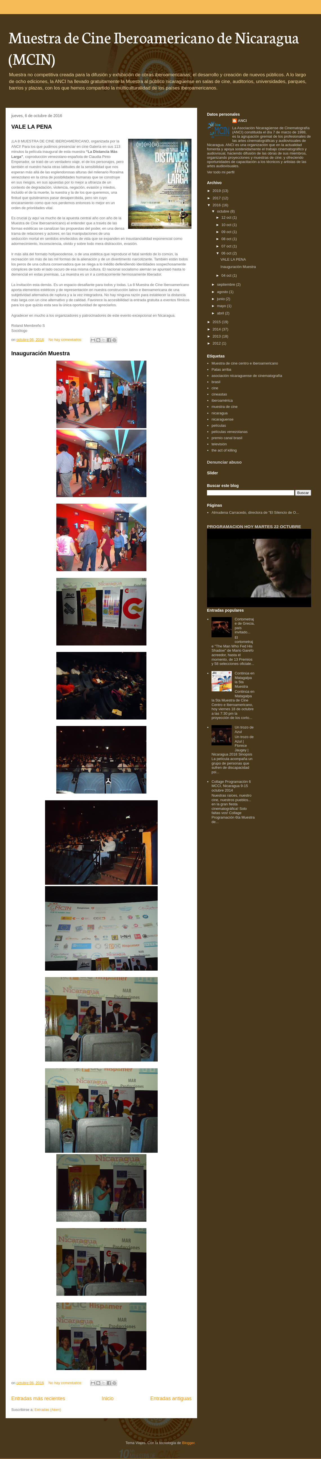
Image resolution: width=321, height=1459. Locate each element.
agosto (223, 292)
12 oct (226, 217)
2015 (217, 322)
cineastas (219, 394)
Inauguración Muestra (40, 353)
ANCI (242, 121)
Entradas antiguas (170, 1398)
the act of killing (224, 450)
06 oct (226, 253)
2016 (217, 205)
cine (214, 388)
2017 (217, 198)
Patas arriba (221, 369)
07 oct (226, 246)
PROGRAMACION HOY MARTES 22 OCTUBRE (254, 526)
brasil (215, 382)
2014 (217, 329)
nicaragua (219, 413)
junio (221, 299)
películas (218, 425)
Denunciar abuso (224, 462)
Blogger (188, 1443)
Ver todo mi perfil (221, 172)
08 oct (226, 239)
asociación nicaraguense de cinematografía (246, 376)
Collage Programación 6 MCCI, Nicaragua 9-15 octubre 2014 (231, 785)
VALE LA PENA (31, 127)
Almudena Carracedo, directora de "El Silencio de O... (255, 512)
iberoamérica (222, 400)
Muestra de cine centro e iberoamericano (244, 363)
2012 (217, 343)
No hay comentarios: (65, 340)
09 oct (226, 232)
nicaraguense (222, 419)
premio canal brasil (226, 438)
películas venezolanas (229, 432)
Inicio (107, 1398)
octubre (223, 211)
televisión (219, 444)
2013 (217, 336)
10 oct (226, 225)
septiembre (226, 284)
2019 (217, 191)
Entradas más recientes (38, 1398)
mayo (222, 306)
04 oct (226, 275)
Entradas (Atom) (47, 1409)
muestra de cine (224, 407)
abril (221, 313)
